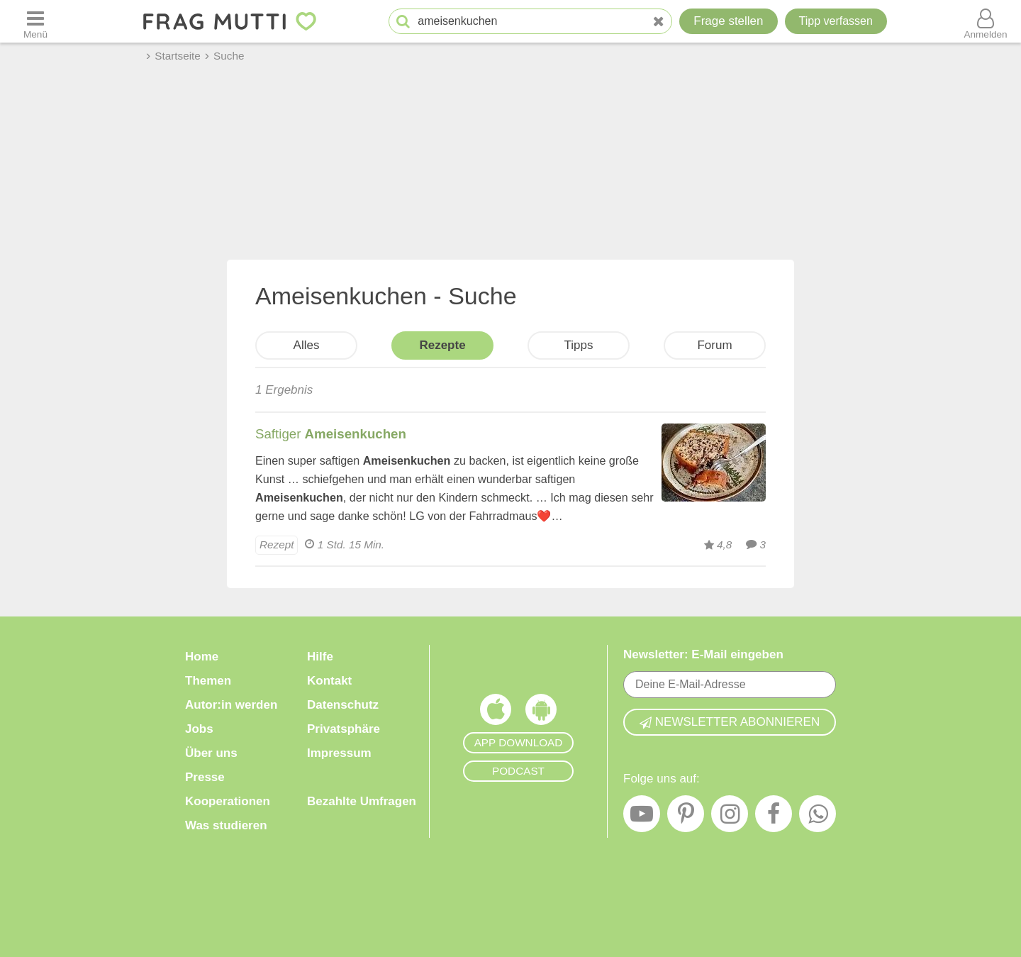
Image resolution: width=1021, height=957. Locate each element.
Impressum (339, 753)
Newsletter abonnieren (730, 722)
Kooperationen (227, 801)
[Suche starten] (403, 21)
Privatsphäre (343, 729)
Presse (205, 777)
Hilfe (320, 656)
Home (201, 656)
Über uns (211, 753)
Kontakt (329, 680)
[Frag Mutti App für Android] (541, 713)
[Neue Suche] (658, 21)
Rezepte (442, 345)
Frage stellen (728, 21)
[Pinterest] (685, 817)
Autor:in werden (231, 705)
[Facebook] (773, 817)
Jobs (199, 729)
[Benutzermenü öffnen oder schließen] (985, 21)
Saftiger (330, 433)
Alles (307, 345)
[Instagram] (729, 817)
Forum (714, 345)
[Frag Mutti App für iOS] (495, 713)
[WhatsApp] (817, 817)
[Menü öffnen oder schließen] (35, 21)
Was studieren (226, 825)
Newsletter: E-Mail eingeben (703, 654)
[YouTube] (641, 817)
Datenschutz (343, 705)
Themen (208, 680)
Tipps (578, 345)
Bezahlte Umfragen (361, 801)
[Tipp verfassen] (836, 21)
